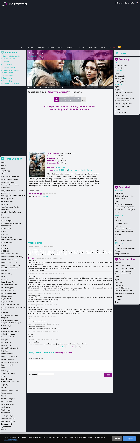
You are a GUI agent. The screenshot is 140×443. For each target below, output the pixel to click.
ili (28, 316)
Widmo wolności (7, 401)
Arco (116, 218)
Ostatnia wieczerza (122, 106)
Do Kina (51, 47)
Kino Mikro (119, 285)
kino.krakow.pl (17, 4)
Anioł (3, 174)
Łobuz (117, 212)
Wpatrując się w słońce (123, 240)
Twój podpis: (33, 374)
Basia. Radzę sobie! (8, 182)
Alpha (117, 87)
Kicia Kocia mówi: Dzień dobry (12, 257)
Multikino (118, 296)
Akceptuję (129, 439)
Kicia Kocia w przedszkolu (10, 265)
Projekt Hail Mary (121, 112)
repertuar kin (36, 87)
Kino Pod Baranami (122, 288)
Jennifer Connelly (87, 170)
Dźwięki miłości (6, 237)
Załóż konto (129, 3)
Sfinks (117, 302)
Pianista (118, 234)
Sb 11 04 (83, 99)
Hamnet (4, 245)
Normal (117, 251)
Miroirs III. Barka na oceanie (125, 248)
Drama (117, 201)
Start (21, 47)
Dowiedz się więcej (11, 440)
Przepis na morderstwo (123, 204)
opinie (61, 87)
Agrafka (118, 263)
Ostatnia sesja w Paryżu (123, 104)
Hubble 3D (5, 251)
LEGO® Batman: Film (9, 285)
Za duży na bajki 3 (9, 67)
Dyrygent (4, 234)
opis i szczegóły (47, 87)
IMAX (117, 277)
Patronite (111, 47)
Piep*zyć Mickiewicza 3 (12, 84)
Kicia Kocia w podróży (9, 262)
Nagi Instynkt (6, 299)
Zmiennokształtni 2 (8, 421)
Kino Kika (118, 282)
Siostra (3, 376)
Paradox (118, 299)
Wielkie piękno (6, 410)
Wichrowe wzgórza (8, 399)
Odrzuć (117, 439)
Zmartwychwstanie (8, 418)
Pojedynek (5, 351)
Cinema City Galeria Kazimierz (125, 268)
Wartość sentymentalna (9, 390)
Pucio (117, 237)
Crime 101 (5, 204)
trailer (56, 87)
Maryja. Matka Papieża (123, 229)
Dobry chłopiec (6, 220)
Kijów (117, 279)
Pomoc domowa (7, 354)
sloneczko (31, 258)
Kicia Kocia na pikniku (9, 259)
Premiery (30, 47)
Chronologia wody (121, 223)
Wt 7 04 (65, 99)
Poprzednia (61, 347)
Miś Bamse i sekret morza (124, 98)
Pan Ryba (118, 109)
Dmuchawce (119, 193)
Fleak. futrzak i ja (121, 95)
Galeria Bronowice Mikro (124, 274)
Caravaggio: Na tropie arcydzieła (13, 196)
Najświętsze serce (7, 302)
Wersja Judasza (120, 82)
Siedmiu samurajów (8, 373)
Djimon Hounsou (74, 170)
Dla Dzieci (81, 47)
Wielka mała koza (7, 404)
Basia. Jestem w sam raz (10, 176)
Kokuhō (4, 271)
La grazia (4, 279)
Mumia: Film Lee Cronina (124, 232)
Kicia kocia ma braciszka (10, 254)
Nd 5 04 (56, 99)
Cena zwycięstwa (121, 65)
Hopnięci (6, 62)
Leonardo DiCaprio (60, 170)
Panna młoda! (6, 342)
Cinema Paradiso (7, 201)
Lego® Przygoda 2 (8, 290)
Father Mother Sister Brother (11, 240)
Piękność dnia (6, 345)
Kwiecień (118, 226)
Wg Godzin (70, 47)
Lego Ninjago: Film (8, 282)
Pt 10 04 (78, 99)
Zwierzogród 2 (6, 424)
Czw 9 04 (73, 99)
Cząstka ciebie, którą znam (11, 212)
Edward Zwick (39, 58)
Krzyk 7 (3, 276)
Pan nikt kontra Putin (8, 337)
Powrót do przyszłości (9, 356)
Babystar (118, 220)
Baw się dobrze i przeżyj (124, 92)
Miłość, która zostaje (122, 101)
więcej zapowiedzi (122, 254)
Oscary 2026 (92, 47)
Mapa (103, 47)
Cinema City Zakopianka (123, 271)
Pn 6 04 (61, 99)
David (117, 73)
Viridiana (4, 387)
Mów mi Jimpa (120, 68)
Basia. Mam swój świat (9, 179)
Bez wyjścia (5, 188)
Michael (118, 245)
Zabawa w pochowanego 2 (125, 209)
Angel (3, 168)
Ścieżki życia (5, 370)
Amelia (3, 165)
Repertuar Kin (127, 259)
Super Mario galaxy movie (124, 207)
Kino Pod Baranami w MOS (125, 294)
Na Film (60, 47)
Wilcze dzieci (5, 413)
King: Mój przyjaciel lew (9, 268)
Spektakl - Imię (6, 379)
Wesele (3, 396)
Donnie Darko (6, 228)
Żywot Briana (6, 427)
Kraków (121, 53)
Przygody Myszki (7, 365)
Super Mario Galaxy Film (11, 56)
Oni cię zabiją (120, 76)
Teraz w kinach (13, 158)
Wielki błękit (5, 407)
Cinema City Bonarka (122, 265)
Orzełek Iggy (5, 328)
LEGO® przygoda (7, 288)
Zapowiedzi (41, 47)
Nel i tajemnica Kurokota (10, 304)
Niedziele (4, 312)
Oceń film (45, 196)
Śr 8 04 (69, 99)
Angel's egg (119, 90)
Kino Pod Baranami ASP (123, 291)
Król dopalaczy (8, 75)
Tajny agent (119, 79)
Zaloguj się (119, 3)
